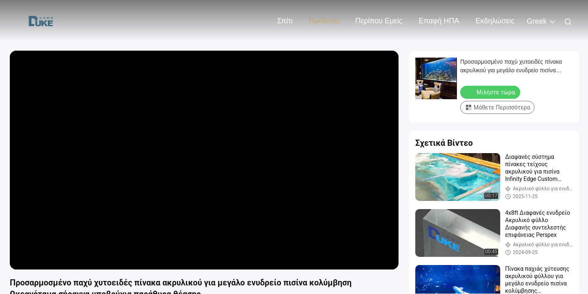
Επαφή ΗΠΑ (439, 21)
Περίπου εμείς (378, 21)
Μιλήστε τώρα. (491, 92)
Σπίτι (285, 21)
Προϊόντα (324, 21)
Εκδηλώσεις (495, 21)
